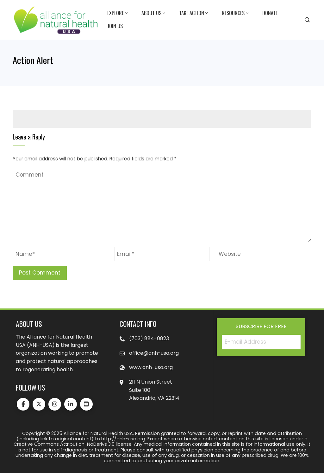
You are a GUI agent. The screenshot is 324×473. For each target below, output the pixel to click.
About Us (153, 13)
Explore (118, 13)
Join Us (115, 26)
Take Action (194, 13)
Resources (236, 13)
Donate (269, 13)
